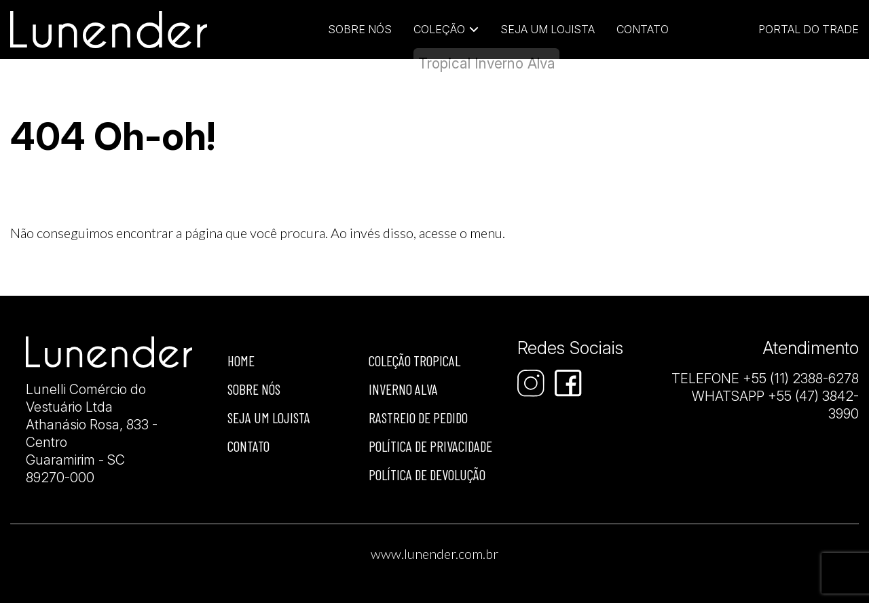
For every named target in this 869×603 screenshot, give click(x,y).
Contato (642, 29)
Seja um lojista (547, 29)
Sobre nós (253, 389)
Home (241, 360)
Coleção (439, 29)
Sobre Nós (360, 29)
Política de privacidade (430, 445)
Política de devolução (427, 474)
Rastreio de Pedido (418, 417)
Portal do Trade (808, 29)
